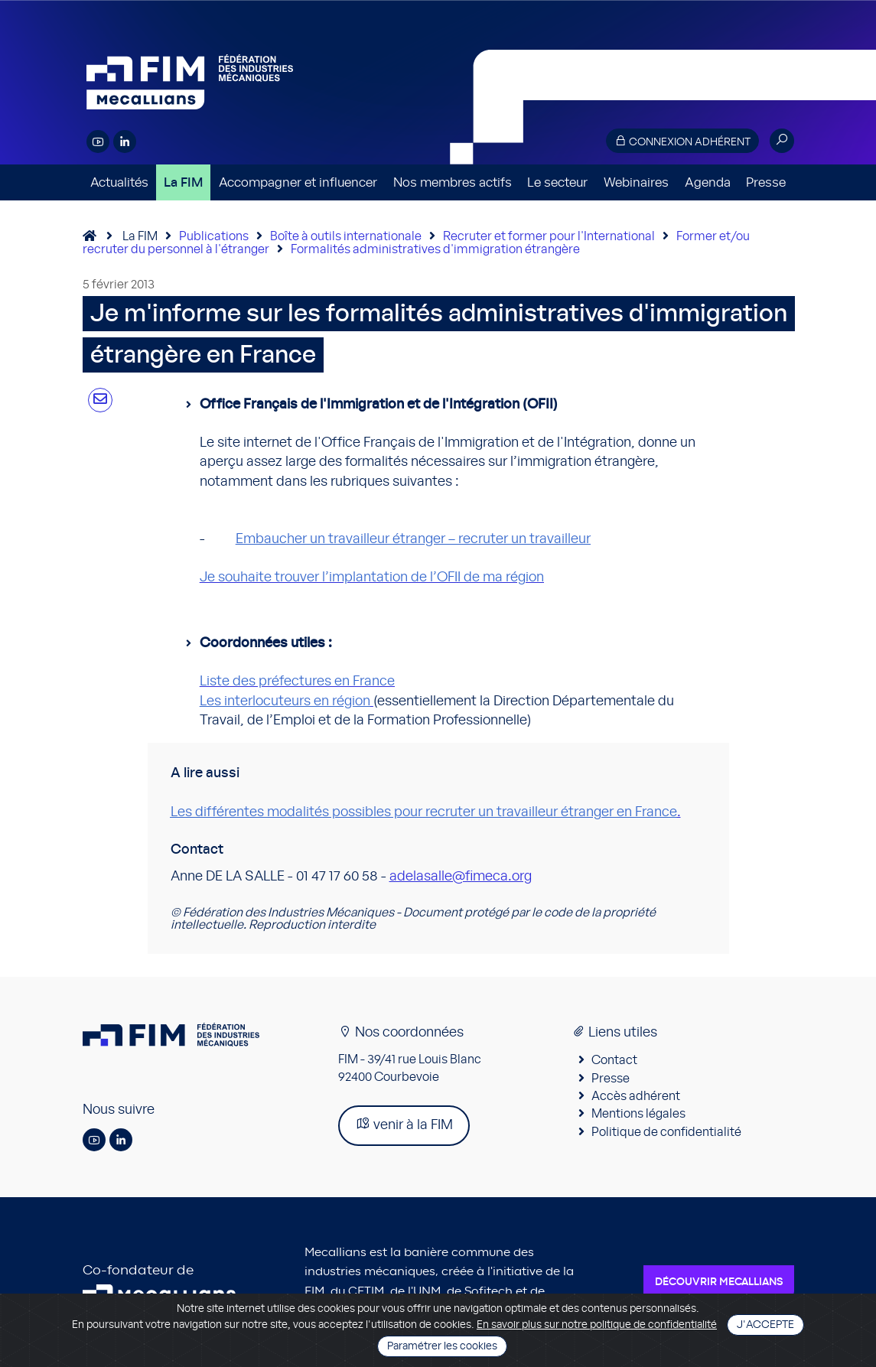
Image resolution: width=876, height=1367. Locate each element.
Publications (214, 236)
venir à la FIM (404, 1124)
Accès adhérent (635, 1096)
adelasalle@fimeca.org (460, 877)
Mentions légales (638, 1114)
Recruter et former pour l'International (549, 236)
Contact (614, 1060)
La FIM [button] (183, 182)
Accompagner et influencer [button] (298, 182)
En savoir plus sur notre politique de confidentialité (597, 1325)
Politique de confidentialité (666, 1132)
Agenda (708, 182)
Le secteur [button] (557, 182)
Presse (766, 182)
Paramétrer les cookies (442, 1346)
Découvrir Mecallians (719, 1282)
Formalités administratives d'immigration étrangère (435, 249)
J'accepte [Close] (765, 1325)
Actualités (119, 182)
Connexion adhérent (682, 141)
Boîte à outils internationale (346, 236)
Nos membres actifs (452, 182)
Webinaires (636, 182)
